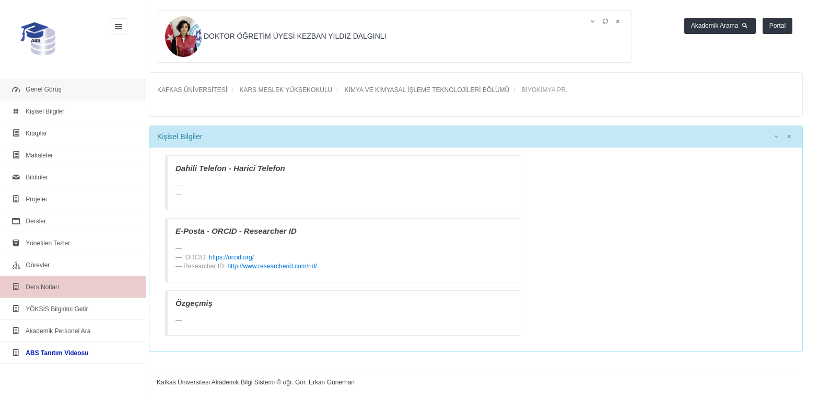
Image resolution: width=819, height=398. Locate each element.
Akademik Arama (720, 25)
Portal (777, 25)
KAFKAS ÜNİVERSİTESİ (192, 90)
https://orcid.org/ (231, 257)
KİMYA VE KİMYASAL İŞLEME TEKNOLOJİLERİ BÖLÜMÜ (426, 90)
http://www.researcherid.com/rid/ (272, 266)
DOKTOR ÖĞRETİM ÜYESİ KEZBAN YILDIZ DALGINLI (276, 36)
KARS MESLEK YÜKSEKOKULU (285, 90)
